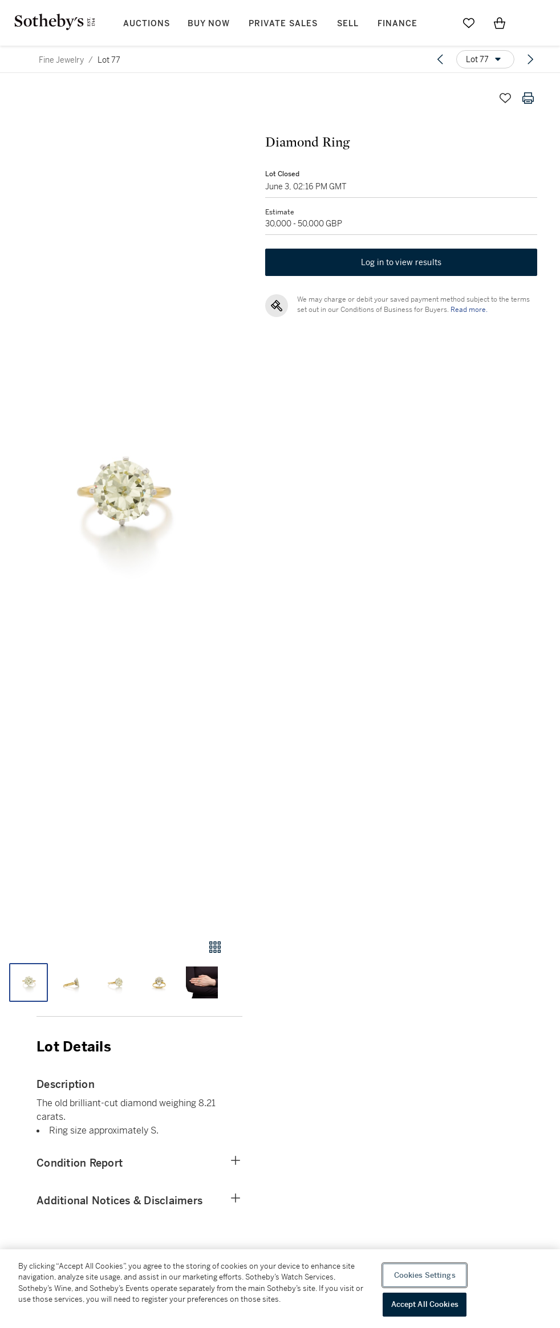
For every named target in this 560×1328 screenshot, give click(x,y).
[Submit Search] (438, 23)
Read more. (469, 309)
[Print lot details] (528, 98)
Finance (397, 24)
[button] (121, 502)
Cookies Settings (425, 1275)
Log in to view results (401, 262)
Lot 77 (109, 60)
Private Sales (283, 24)
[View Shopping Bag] (499, 22)
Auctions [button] (146, 24)
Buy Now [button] (209, 24)
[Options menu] (485, 59)
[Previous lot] (440, 59)
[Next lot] (530, 59)
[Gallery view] (215, 947)
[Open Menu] (530, 23)
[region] (280, 1288)
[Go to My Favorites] (468, 22)
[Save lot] (505, 98)
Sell (348, 24)
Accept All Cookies (424, 1304)
